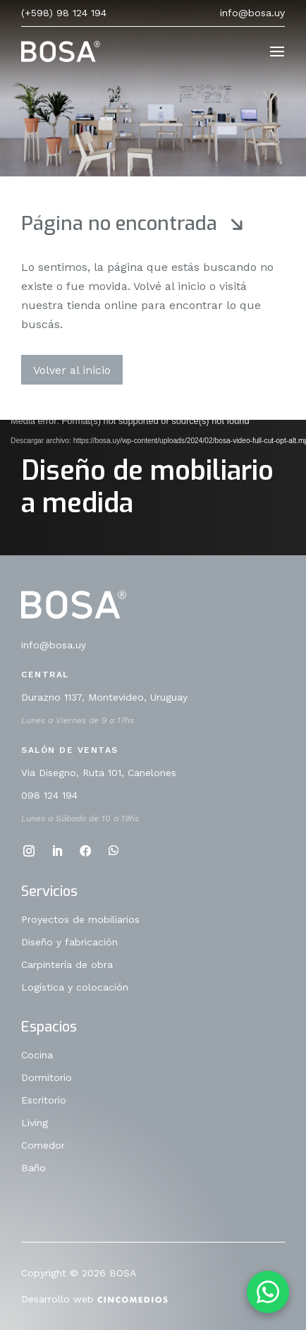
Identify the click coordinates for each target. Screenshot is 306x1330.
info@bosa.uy (252, 12)
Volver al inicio (72, 370)
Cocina (37, 1055)
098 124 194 (49, 795)
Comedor (43, 1145)
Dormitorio (46, 1077)
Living (34, 1123)
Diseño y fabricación (69, 942)
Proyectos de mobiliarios (80, 919)
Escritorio (43, 1100)
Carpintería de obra (67, 965)
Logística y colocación (74, 987)
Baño (33, 1168)
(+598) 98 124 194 (63, 12)
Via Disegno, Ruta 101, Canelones (98, 773)
